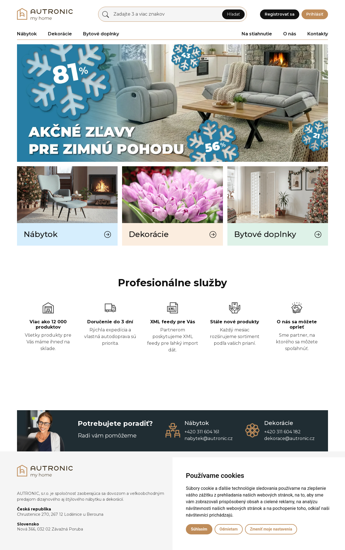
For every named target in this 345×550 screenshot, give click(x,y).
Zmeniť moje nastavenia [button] (271, 529)
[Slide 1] (177, 154)
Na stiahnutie (257, 33)
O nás (289, 33)
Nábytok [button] (27, 33)
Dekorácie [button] (60, 33)
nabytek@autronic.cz (208, 438)
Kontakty (317, 33)
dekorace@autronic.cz (289, 438)
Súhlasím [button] (199, 529)
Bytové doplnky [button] (101, 33)
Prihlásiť (314, 14)
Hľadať (233, 14)
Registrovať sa (280, 14)
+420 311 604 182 (282, 431)
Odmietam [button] (229, 529)
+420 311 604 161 (201, 431)
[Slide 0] (167, 154)
